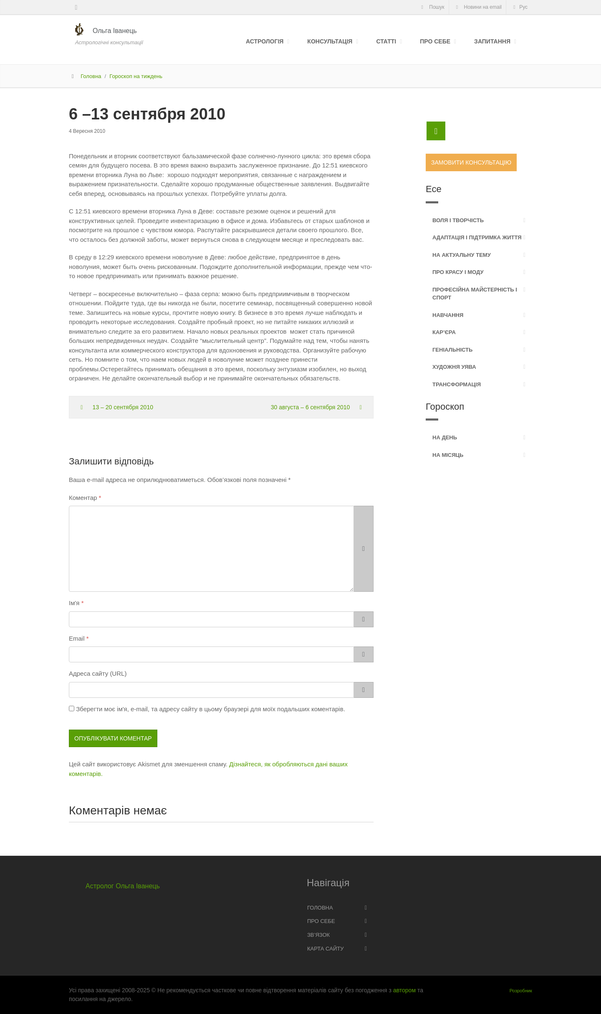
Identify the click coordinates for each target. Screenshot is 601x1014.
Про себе (435, 41)
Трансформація (456, 384)
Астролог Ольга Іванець (123, 886)
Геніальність (452, 350)
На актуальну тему (461, 255)
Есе (434, 189)
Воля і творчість (458, 220)
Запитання (492, 41)
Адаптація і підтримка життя (477, 237)
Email (77, 638)
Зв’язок (318, 935)
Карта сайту (325, 949)
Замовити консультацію (471, 162)
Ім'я (74, 602)
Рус (519, 7)
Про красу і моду (458, 272)
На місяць (447, 455)
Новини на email (478, 7)
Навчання (447, 315)
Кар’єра (444, 332)
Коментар (83, 497)
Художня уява (454, 367)
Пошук (431, 7)
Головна (91, 76)
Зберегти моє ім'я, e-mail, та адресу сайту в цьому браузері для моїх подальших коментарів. (210, 708)
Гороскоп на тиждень (135, 76)
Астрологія (264, 41)
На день (444, 437)
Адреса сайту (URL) (97, 673)
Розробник (521, 990)
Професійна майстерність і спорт (474, 293)
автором (404, 990)
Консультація (329, 41)
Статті (386, 41)
